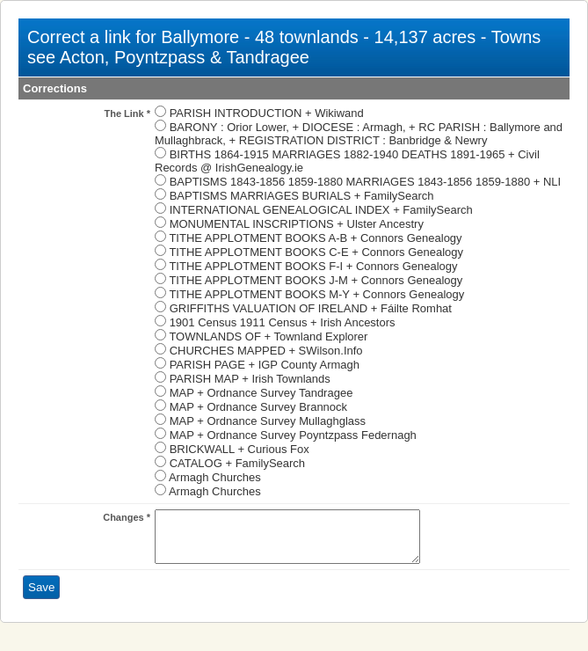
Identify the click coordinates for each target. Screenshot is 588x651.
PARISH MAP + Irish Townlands (250, 378)
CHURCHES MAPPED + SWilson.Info (266, 350)
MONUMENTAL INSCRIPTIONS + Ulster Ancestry (297, 223)
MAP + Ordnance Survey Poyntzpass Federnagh (293, 435)
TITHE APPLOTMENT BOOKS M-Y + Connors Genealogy (316, 294)
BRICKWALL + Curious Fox (239, 449)
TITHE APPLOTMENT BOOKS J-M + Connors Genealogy (315, 280)
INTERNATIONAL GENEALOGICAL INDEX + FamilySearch (321, 209)
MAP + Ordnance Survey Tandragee (261, 392)
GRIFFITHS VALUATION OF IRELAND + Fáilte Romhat (311, 308)
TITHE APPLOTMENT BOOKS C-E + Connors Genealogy (316, 252)
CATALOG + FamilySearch (237, 463)
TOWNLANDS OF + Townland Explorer (268, 336)
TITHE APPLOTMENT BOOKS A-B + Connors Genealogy (315, 238)
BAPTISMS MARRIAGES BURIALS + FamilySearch (302, 195)
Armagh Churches (215, 477)
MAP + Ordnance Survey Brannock (258, 406)
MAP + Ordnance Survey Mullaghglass (268, 421)
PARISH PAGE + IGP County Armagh (264, 364)
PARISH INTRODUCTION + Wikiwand (267, 113)
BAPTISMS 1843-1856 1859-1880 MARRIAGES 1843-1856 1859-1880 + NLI (366, 181)
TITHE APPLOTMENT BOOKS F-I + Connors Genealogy (313, 266)
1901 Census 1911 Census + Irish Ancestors (283, 322)
